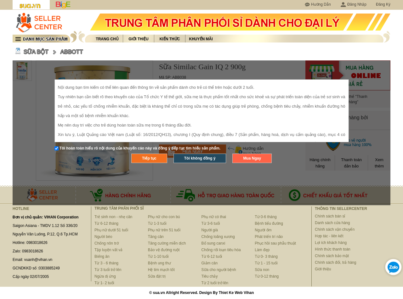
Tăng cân (156, 236)
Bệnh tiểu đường (269, 223)
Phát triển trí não (269, 236)
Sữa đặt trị (157, 276)
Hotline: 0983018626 (30, 242)
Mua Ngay (252, 158)
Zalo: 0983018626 (28, 251)
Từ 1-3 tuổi (157, 223)
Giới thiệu (138, 39)
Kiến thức (170, 39)
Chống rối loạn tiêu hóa (221, 250)
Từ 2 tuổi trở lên (215, 283)
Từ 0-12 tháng (267, 276)
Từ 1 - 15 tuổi (266, 263)
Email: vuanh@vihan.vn (32, 259)
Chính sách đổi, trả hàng (335, 262)
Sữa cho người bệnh (219, 270)
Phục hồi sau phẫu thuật (275, 243)
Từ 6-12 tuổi (212, 256)
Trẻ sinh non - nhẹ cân (113, 217)
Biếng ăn (102, 256)
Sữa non (262, 270)
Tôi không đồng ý (200, 158)
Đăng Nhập (353, 4)
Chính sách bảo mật (332, 256)
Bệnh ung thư (159, 263)
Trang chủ (107, 39)
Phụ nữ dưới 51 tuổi (111, 230)
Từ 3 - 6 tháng (106, 263)
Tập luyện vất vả (108, 250)
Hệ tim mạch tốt (161, 270)
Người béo (103, 236)
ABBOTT (71, 52)
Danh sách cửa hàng (332, 223)
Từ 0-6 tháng (265, 217)
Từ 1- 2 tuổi (104, 283)
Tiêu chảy (210, 276)
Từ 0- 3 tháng (266, 256)
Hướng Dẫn (321, 4)
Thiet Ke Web (231, 293)
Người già (210, 230)
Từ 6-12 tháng (106, 223)
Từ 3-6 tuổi (211, 223)
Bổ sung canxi (213, 243)
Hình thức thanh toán (332, 249)
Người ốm (263, 230)
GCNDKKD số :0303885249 (36, 268)
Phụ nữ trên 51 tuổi (164, 230)
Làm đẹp (262, 250)
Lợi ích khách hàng (331, 242)
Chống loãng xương (218, 236)
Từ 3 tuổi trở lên (107, 270)
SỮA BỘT (36, 52)
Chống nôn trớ (106, 243)
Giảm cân (210, 263)
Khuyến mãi (201, 39)
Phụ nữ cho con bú (164, 217)
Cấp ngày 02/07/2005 (31, 276)
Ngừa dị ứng (105, 276)
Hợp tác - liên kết (329, 236)
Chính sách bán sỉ (330, 216)
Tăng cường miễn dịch (167, 243)
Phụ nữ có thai (214, 217)
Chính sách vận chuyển (335, 229)
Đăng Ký (383, 4)
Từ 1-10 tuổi (158, 256)
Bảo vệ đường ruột (164, 250)
